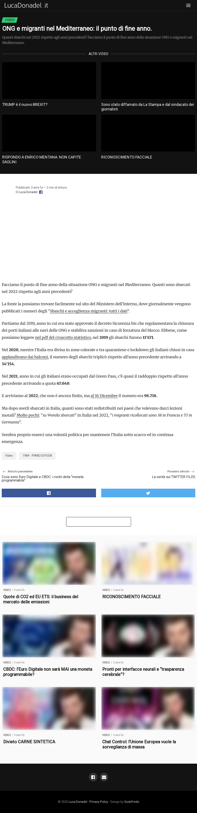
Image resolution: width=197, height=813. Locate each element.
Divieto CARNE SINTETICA (29, 741)
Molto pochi (28, 415)
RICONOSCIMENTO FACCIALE (126, 157)
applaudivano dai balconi (25, 356)
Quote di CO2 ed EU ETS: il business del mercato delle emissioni (40, 599)
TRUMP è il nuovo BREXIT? (25, 104)
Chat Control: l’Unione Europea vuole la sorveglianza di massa (139, 744)
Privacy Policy (99, 801)
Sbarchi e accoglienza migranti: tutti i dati (88, 311)
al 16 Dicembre (104, 395)
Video (10, 20)
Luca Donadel (28, 192)
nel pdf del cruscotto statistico (63, 337)
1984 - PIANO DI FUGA (37, 455)
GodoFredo (131, 801)
